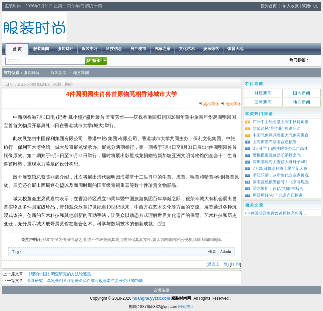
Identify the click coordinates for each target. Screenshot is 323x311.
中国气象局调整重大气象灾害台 (281, 135)
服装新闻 (59, 72)
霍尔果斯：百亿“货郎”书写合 (278, 188)
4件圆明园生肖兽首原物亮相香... (277, 213)
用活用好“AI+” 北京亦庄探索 (278, 195)
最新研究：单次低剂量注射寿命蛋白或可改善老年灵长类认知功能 (85, 280)
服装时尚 (31, 72)
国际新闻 (263, 102)
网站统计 (186, 306)
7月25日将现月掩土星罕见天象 (280, 168)
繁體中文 (310, 6)
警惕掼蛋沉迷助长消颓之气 (277, 155)
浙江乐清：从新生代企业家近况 (281, 175)
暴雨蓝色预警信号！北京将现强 (281, 182)
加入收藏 (291, 6)
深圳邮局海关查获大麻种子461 (280, 162)
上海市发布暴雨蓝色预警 (275, 141)
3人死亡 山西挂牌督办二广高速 (280, 148)
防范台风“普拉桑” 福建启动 (276, 128)
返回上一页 (217, 264)
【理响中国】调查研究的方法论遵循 (59, 274)
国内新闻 (301, 93)
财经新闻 (263, 93)
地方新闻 (81, 72)
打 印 (235, 264)
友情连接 (161, 290)
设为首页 (269, 6)
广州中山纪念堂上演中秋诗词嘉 (281, 121)
